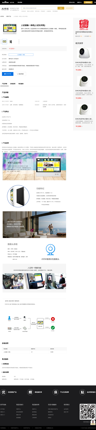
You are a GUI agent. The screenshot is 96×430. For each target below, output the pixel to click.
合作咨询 (66, 409)
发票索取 (18, 417)
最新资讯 (50, 412)
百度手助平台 (26, 428)
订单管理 (34, 417)
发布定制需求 (69, 8)
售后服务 (21, 83)
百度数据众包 (49, 428)
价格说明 (12, 83)
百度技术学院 (38, 428)
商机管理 (34, 414)
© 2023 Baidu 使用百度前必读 (88, 428)
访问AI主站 (72, 2)
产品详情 (4, 83)
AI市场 (2, 16)
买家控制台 (88, 2)
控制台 (49, 417)
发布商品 (34, 412)
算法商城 (20, 2)
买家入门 (2, 412)
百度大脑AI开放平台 (53, 409)
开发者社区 (51, 414)
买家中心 (18, 409)
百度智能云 (3, 428)
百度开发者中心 (15, 428)
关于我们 (2, 409)
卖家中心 (79, 2)
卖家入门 (2, 414)
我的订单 (18, 414)
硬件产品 (9, 16)
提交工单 (66, 412)
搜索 (61, 8)
